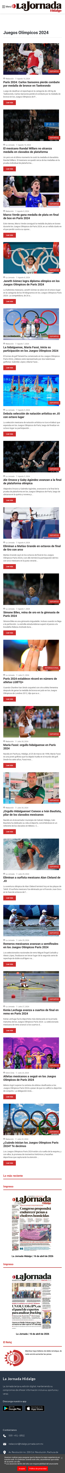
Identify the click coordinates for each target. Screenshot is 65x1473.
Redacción (10, 79)
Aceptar (22, 1469)
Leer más (9, 103)
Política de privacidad (37, 1469)
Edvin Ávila (10, 1073)
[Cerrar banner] (62, 1458)
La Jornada (10, 145)
